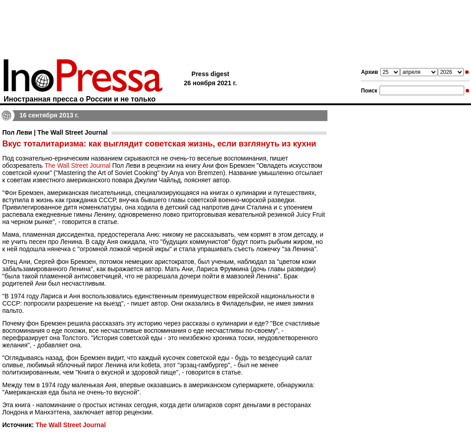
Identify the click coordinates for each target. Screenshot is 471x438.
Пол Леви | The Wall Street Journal (55, 132)
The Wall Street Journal (77, 165)
